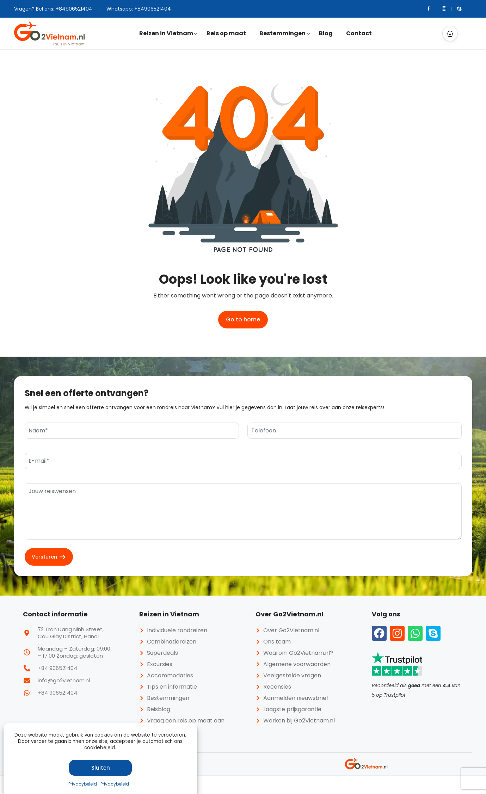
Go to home (243, 319)
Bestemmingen (284, 33)
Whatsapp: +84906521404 (138, 8)
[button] (450, 33)
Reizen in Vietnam (168, 33)
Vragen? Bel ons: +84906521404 (53, 8)
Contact (359, 33)
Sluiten (100, 767)
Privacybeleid (82, 784)
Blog (326, 33)
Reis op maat (226, 33)
